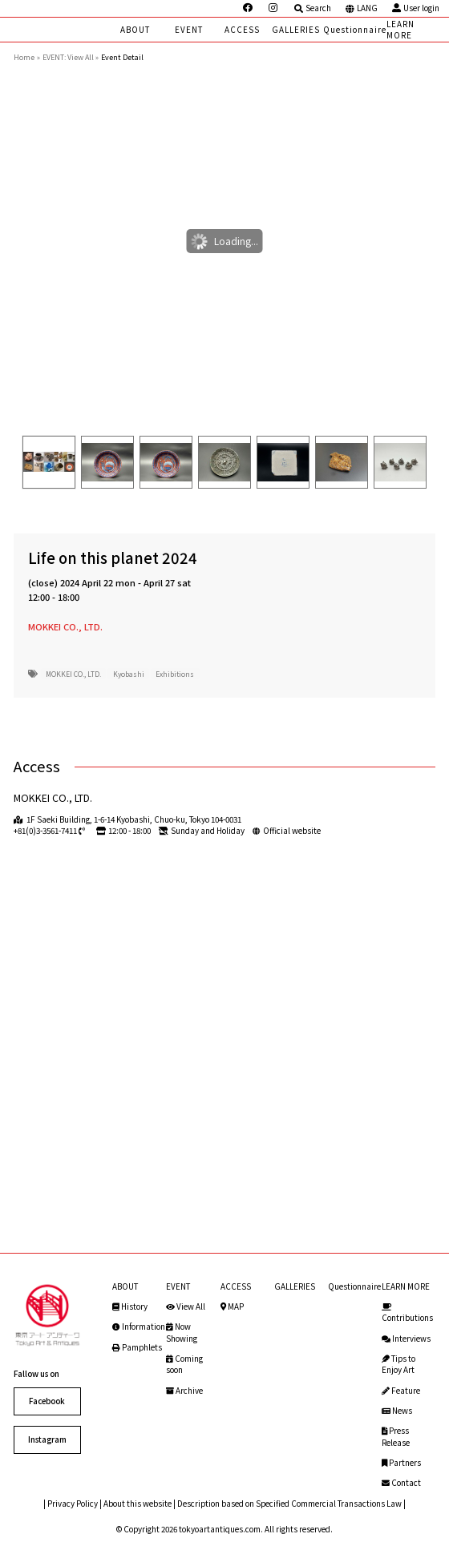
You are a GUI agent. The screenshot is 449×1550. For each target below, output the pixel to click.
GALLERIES (296, 29)
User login (415, 8)
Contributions (407, 1313)
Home (24, 57)
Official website (292, 830)
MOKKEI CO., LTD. (65, 626)
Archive (184, 1390)
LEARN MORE (400, 29)
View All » (83, 57)
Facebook (47, 1401)
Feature (401, 1390)
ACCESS (242, 29)
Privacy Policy (72, 1503)
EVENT (189, 29)
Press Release (396, 1436)
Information (138, 1326)
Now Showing (181, 1332)
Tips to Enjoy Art (398, 1364)
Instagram (47, 1439)
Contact (401, 1482)
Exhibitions (175, 673)
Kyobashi (128, 673)
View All (185, 1306)
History (130, 1306)
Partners (401, 1462)
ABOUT (135, 29)
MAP (232, 1306)
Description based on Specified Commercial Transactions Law (289, 1503)
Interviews (406, 1338)
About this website (137, 1503)
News (397, 1410)
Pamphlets (137, 1347)
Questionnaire (354, 29)
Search (312, 8)
